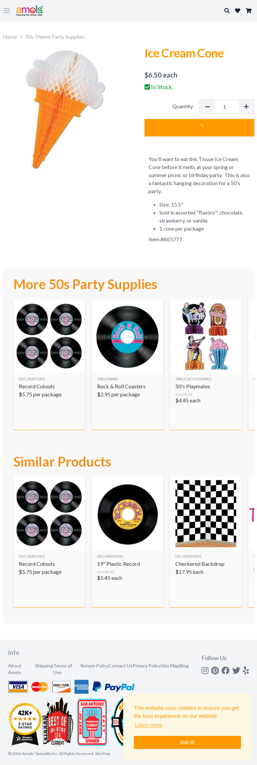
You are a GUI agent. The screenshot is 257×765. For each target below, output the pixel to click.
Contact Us (120, 665)
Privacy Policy (147, 665)
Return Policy (94, 665)
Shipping (44, 665)
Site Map (170, 665)
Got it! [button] (187, 742)
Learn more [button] (148, 725)
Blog (184, 665)
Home (10, 36)
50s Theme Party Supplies (54, 36)
